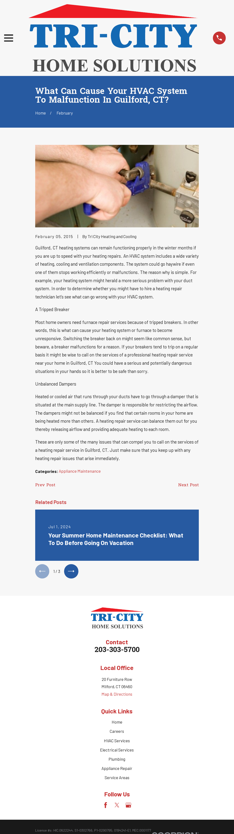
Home (117, 722)
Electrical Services (117, 750)
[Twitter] (117, 806)
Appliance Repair (116, 769)
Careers (117, 731)
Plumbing (117, 759)
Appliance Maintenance (80, 471)
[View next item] (72, 571)
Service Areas (117, 778)
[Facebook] (106, 806)
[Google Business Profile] (128, 806)
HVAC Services (117, 741)
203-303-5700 (117, 651)
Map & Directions (116, 694)
